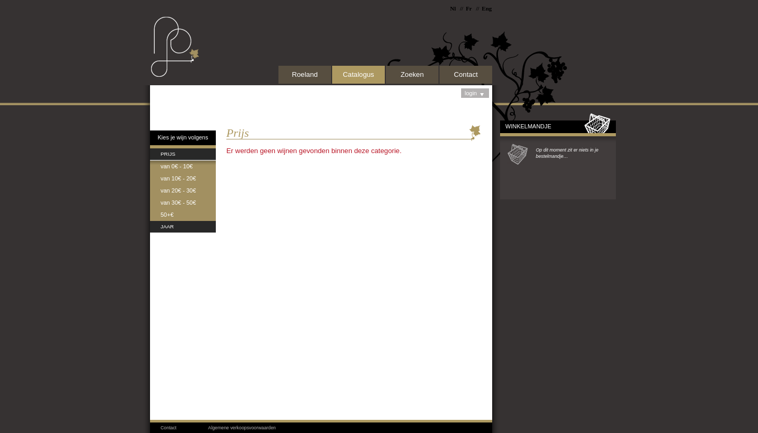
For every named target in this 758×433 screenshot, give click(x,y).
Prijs (168, 154)
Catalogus (358, 74)
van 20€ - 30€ (178, 190)
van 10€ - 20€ (178, 178)
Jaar (167, 226)
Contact (465, 74)
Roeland (304, 74)
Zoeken (412, 74)
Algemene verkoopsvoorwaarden (242, 427)
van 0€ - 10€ (177, 166)
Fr (469, 8)
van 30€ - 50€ (178, 202)
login (475, 94)
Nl (453, 8)
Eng (487, 8)
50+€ (167, 215)
